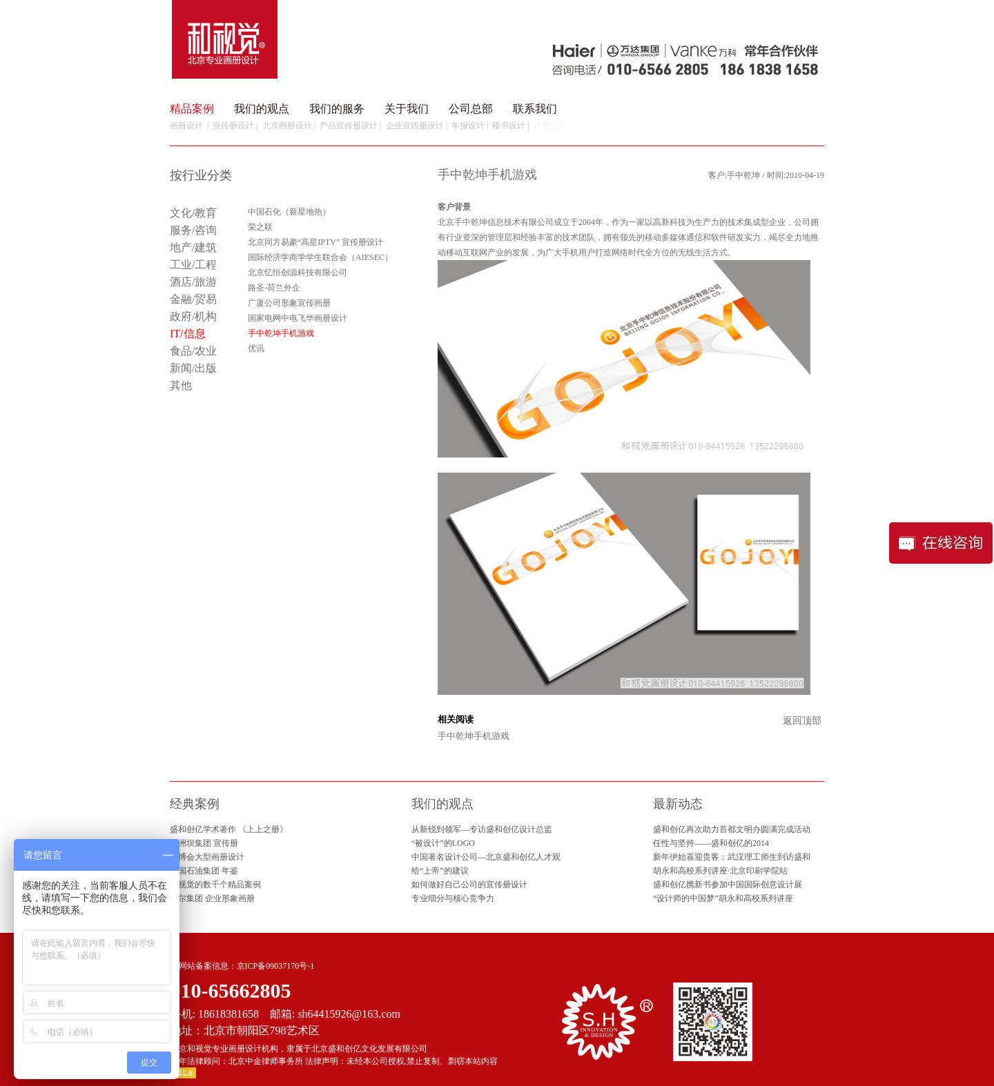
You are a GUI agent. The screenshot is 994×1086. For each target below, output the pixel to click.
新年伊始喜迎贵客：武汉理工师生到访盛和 (731, 857)
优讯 (256, 348)
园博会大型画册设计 (207, 857)
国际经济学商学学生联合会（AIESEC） (320, 257)
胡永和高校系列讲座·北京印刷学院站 (720, 871)
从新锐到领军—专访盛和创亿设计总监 (481, 829)
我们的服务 (336, 109)
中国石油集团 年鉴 (204, 871)
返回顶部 (802, 720)
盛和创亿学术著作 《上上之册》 (229, 829)
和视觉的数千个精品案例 (215, 884)
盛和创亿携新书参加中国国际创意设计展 (727, 884)
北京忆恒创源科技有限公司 (297, 272)
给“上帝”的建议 (440, 871)
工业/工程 (193, 264)
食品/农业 (193, 351)
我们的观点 (261, 109)
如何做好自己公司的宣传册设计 (469, 884)
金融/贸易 (193, 299)
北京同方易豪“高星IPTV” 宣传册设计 (315, 242)
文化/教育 (193, 213)
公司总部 (471, 109)
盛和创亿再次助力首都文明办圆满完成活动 (731, 829)
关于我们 (406, 109)
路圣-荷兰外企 (274, 288)
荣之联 (260, 227)
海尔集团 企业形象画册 (212, 898)
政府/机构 (193, 316)
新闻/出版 (193, 368)
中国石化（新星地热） (289, 212)
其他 (181, 385)
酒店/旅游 (193, 282)
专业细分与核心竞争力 (452, 898)
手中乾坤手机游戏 (473, 736)
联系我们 (535, 109)
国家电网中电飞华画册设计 (297, 318)
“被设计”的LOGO (443, 843)
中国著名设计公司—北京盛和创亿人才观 (486, 857)
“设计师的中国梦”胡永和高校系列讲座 (723, 898)
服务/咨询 (193, 230)
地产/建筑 (193, 247)
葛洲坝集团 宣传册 (204, 843)
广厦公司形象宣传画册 (289, 303)
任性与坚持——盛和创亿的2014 (711, 843)
